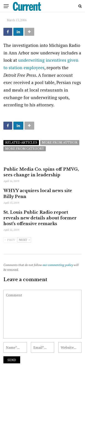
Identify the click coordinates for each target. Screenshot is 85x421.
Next (24, 240)
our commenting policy (58, 265)
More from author (60, 142)
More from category (24, 148)
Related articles (21, 142)
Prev (10, 240)
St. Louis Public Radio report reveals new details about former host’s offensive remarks (40, 218)
